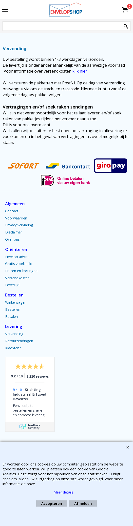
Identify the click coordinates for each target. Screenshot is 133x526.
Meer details (63, 492)
